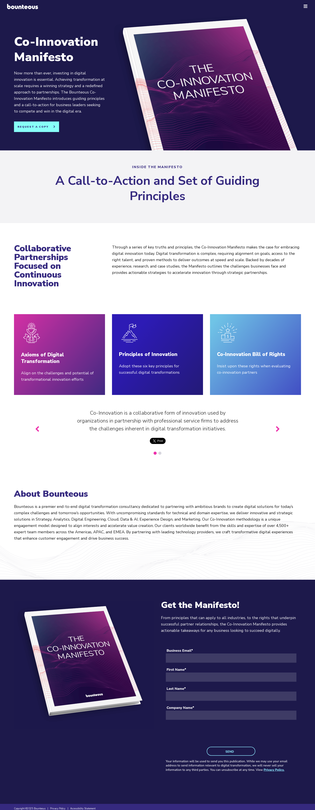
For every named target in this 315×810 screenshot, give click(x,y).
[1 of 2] (155, 453)
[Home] (22, 6)
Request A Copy (33, 127)
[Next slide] (277, 429)
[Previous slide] (37, 429)
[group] (157, 429)
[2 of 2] (159, 453)
